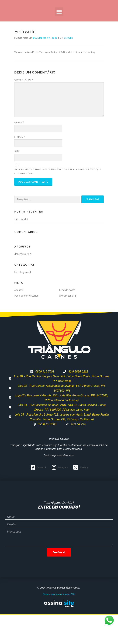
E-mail (19, 155)
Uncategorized (22, 290)
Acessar (18, 308)
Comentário (23, 98)
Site (17, 169)
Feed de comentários (26, 314)
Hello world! (21, 237)
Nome (19, 140)
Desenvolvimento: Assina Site (59, 612)
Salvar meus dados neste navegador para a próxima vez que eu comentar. (57, 189)
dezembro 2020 (23, 272)
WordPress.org (67, 314)
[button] (59, 30)
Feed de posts (67, 308)
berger (68, 56)
